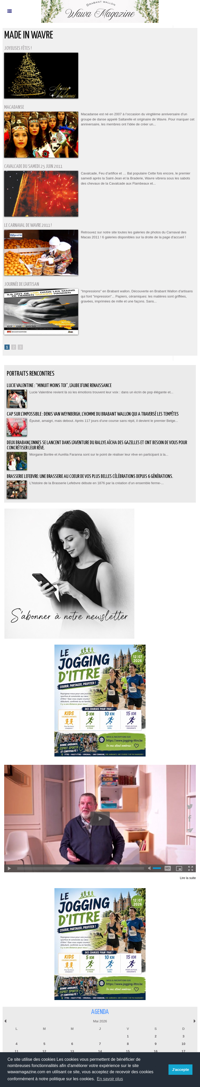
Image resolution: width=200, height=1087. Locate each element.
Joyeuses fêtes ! (18, 48)
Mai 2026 (100, 1021)
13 (72, 1051)
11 (16, 1051)
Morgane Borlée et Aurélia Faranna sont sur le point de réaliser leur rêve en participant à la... (98, 454)
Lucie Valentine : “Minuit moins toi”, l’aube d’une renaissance (59, 385)
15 (128, 1051)
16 (155, 1051)
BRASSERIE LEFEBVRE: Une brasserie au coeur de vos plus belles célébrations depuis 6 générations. (90, 476)
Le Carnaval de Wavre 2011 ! (28, 225)
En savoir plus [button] (110, 1079)
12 (44, 1051)
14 (100, 1051)
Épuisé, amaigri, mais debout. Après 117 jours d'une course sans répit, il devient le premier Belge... (103, 421)
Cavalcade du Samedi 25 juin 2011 (33, 166)
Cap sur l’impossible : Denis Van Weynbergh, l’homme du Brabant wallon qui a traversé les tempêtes (93, 414)
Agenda (100, 1012)
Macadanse (14, 107)
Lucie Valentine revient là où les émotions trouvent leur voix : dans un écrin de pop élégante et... (101, 392)
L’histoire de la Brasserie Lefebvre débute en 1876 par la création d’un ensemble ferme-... (96, 483)
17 (183, 1051)
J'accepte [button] (180, 1070)
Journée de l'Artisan (21, 284)
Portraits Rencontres (30, 374)
